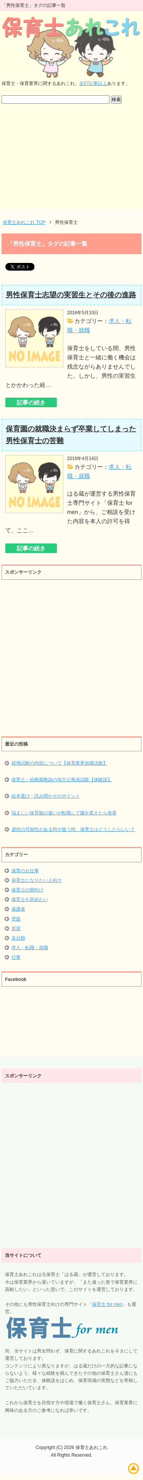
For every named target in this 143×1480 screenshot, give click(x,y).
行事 (16, 957)
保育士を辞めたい (29, 899)
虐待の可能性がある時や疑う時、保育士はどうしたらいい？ (73, 829)
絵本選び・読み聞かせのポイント (45, 796)
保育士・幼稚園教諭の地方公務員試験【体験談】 (61, 779)
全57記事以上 (93, 83)
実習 (16, 928)
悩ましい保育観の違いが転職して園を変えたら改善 (64, 813)
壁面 (16, 919)
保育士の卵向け (27, 890)
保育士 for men (107, 1304)
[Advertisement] (71, 160)
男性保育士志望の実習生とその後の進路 (71, 295)
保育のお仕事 (25, 870)
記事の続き (31, 402)
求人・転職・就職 (29, 947)
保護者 (18, 909)
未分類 (18, 938)
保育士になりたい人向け (36, 880)
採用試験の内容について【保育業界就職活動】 (59, 763)
